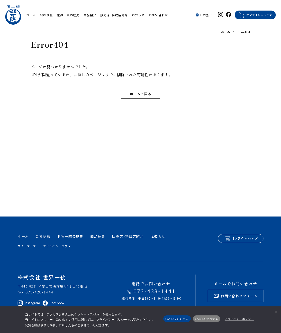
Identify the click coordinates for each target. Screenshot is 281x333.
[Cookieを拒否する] (275, 312)
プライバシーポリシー (239, 319)
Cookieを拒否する (206, 319)
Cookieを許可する (177, 319)
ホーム (225, 32)
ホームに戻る (140, 93)
